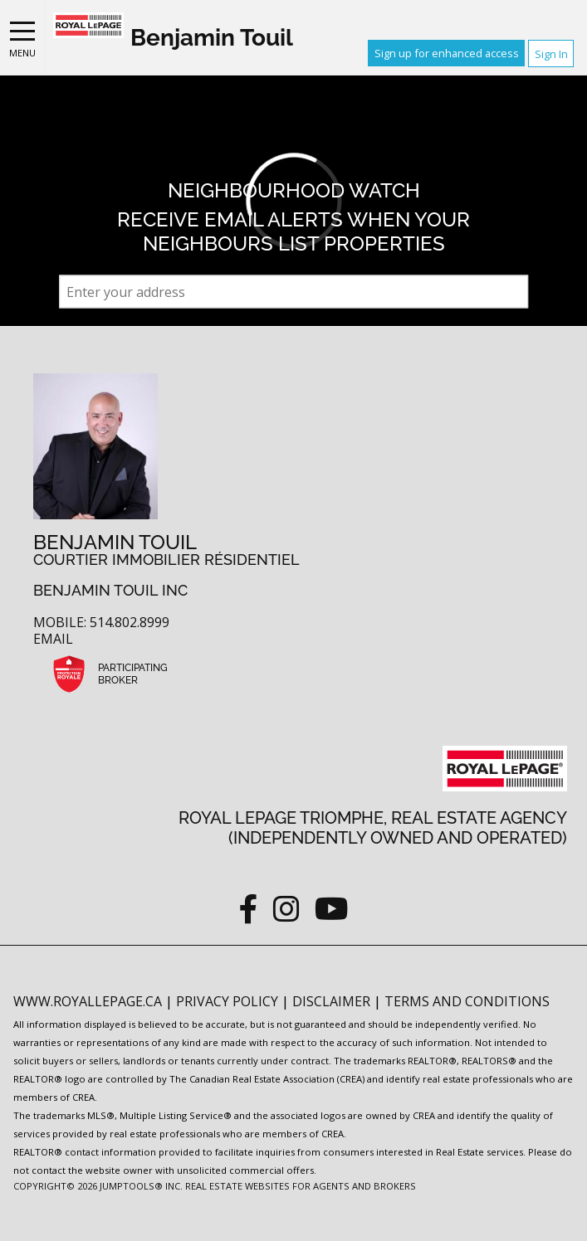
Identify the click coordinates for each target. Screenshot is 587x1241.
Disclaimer (333, 1001)
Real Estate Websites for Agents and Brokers (300, 1186)
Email (53, 639)
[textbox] (294, 292)
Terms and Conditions (467, 1001)
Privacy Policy (228, 1001)
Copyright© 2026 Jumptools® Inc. (98, 1186)
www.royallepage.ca (87, 1001)
